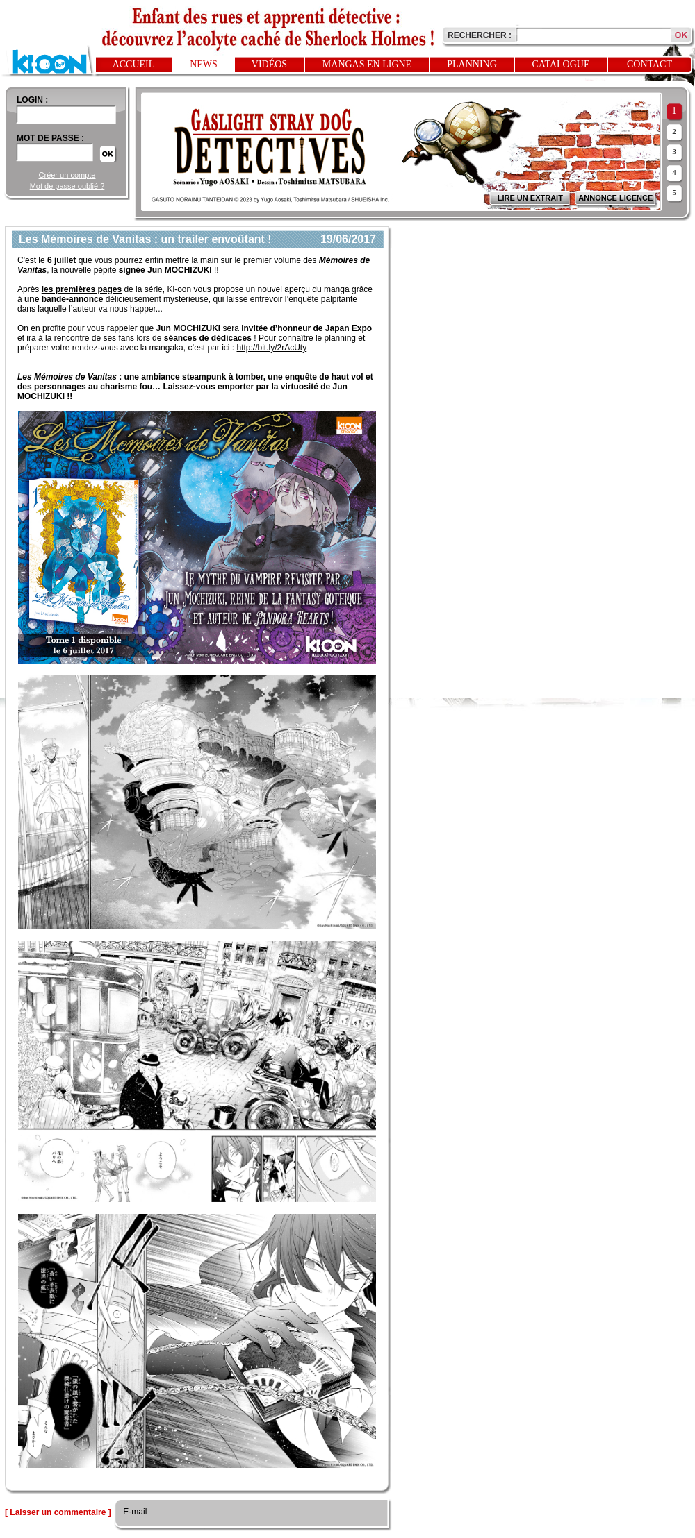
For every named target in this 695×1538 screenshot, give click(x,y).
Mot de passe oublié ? (67, 186)
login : (32, 100)
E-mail (134, 1511)
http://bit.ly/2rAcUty (271, 348)
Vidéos (269, 64)
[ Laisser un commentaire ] (58, 1512)
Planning (472, 64)
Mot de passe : (50, 138)
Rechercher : (480, 35)
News (204, 64)
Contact (649, 64)
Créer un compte (67, 175)
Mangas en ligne (366, 64)
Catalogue (561, 64)
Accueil (134, 64)
